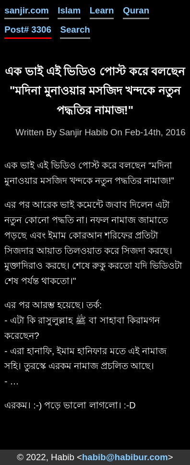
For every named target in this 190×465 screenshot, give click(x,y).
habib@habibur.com (125, 457)
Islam (69, 10)
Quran (136, 10)
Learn (102, 10)
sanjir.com (26, 10)
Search (75, 29)
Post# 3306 (27, 29)
